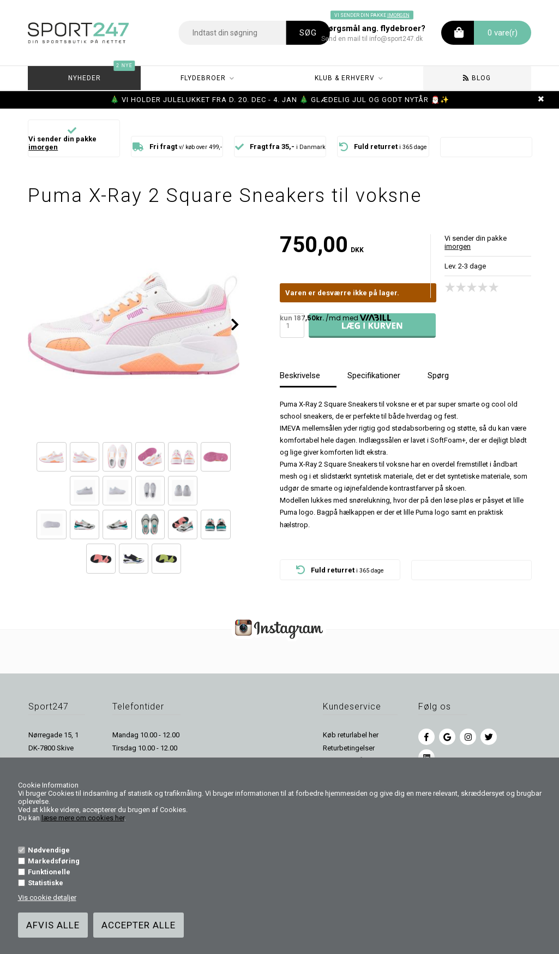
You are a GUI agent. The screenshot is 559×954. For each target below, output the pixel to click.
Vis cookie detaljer (47, 897)
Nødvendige (49, 850)
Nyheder (101, 74)
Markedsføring (54, 861)
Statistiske (45, 883)
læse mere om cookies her (82, 818)
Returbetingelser (349, 748)
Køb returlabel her (350, 735)
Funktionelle (49, 872)
